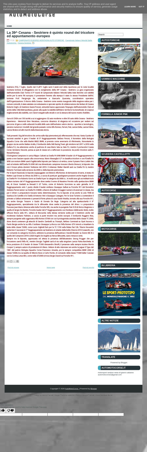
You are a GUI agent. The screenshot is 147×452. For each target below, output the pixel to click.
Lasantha (71, 395)
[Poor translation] (10, 410)
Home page (51, 267)
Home (9, 26)
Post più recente (13, 267)
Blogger (124, 362)
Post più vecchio (88, 267)
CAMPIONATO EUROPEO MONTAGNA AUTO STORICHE (41, 40)
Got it (141, 7)
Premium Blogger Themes (85, 395)
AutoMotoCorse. (72, 389)
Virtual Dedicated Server (103, 395)
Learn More (130, 7)
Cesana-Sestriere (25, 43)
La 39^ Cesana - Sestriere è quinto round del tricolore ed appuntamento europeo (50, 34)
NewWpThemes (48, 395)
